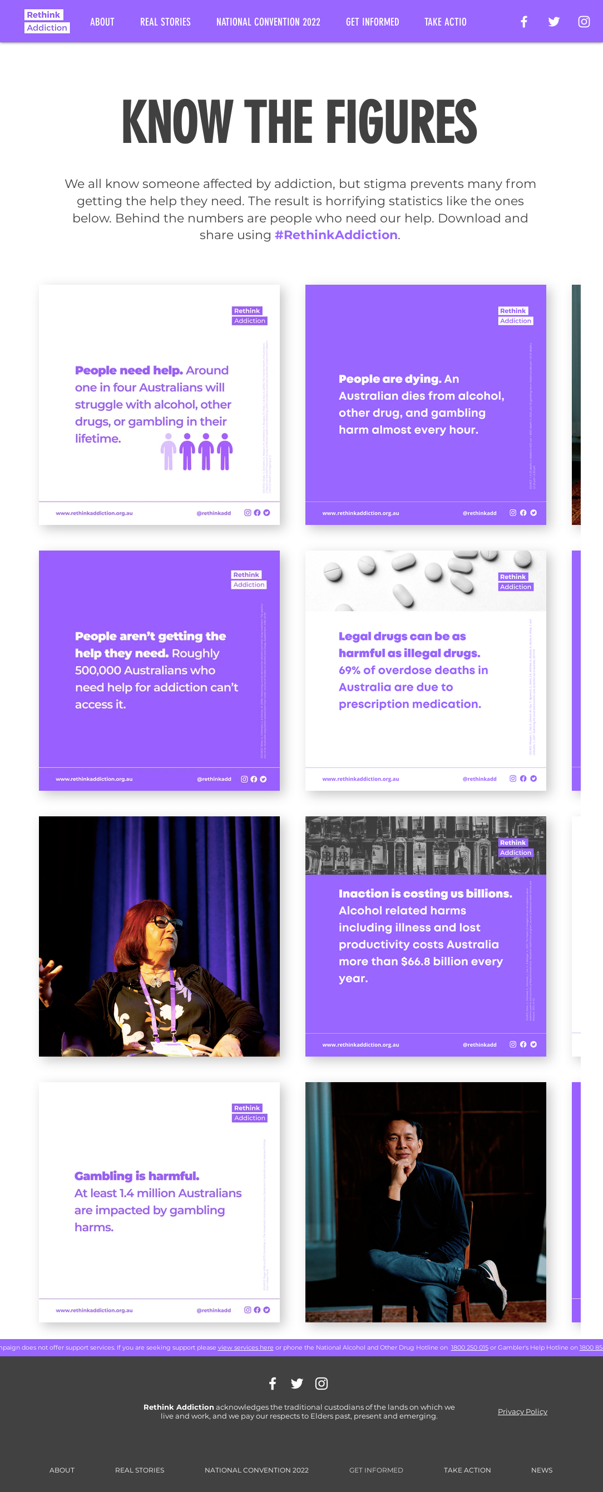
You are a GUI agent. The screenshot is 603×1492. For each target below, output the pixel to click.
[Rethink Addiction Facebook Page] (524, 21)
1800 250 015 (469, 1347)
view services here (246, 1347)
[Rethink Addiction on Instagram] (584, 21)
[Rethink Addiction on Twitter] (554, 21)
